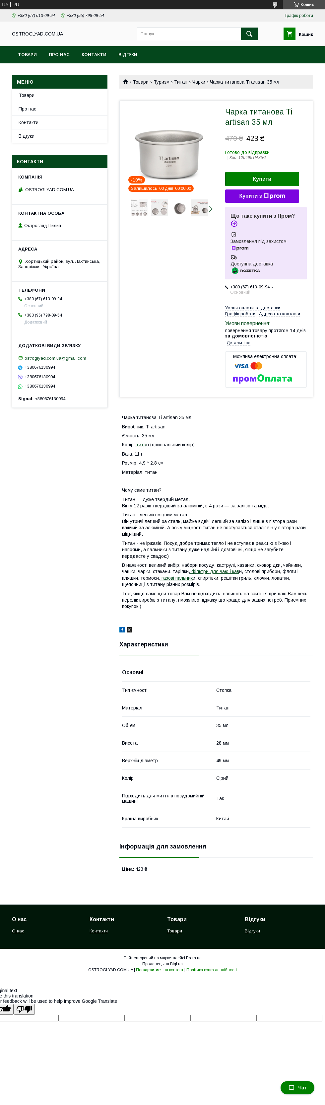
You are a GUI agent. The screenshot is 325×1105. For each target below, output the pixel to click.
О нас (18, 930)
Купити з (262, 196)
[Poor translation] (24, 1009)
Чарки (198, 82)
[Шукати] (249, 34)
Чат (297, 1088)
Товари (27, 54)
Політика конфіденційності (211, 970)
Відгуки (127, 54)
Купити (262, 179)
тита (140, 444)
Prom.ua (194, 958)
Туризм (161, 82)
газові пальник (176, 578)
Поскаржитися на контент (159, 970)
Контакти (94, 54)
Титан (180, 82)
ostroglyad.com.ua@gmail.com (55, 357)
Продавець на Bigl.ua (162, 964)
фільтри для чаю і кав (214, 571)
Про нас (59, 54)
